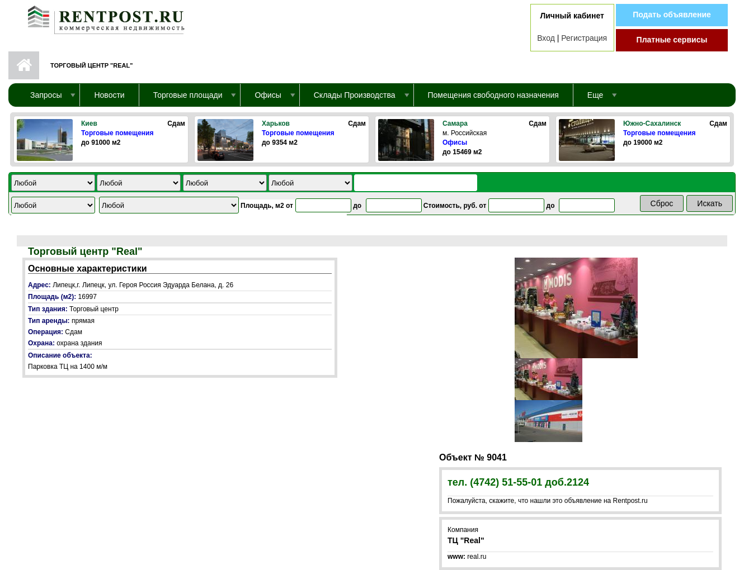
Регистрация (584, 38)
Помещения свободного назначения (493, 95)
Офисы (454, 142)
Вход (546, 38)
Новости (109, 95)
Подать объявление (672, 14)
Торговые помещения (117, 133)
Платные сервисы (672, 39)
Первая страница (23, 65)
